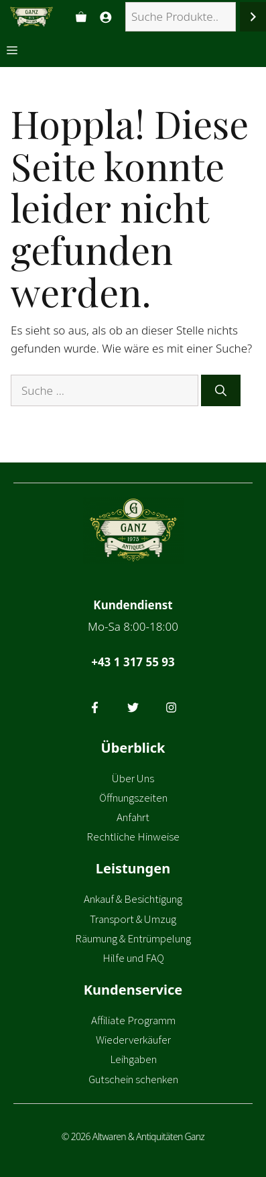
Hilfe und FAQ (133, 957)
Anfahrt (133, 817)
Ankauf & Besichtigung (133, 898)
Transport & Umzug (133, 919)
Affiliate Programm (133, 1020)
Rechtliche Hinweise (133, 836)
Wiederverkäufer (133, 1039)
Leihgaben (133, 1059)
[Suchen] (253, 17)
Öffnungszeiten (133, 797)
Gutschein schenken (133, 1079)
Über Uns (133, 778)
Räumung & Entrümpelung (133, 938)
